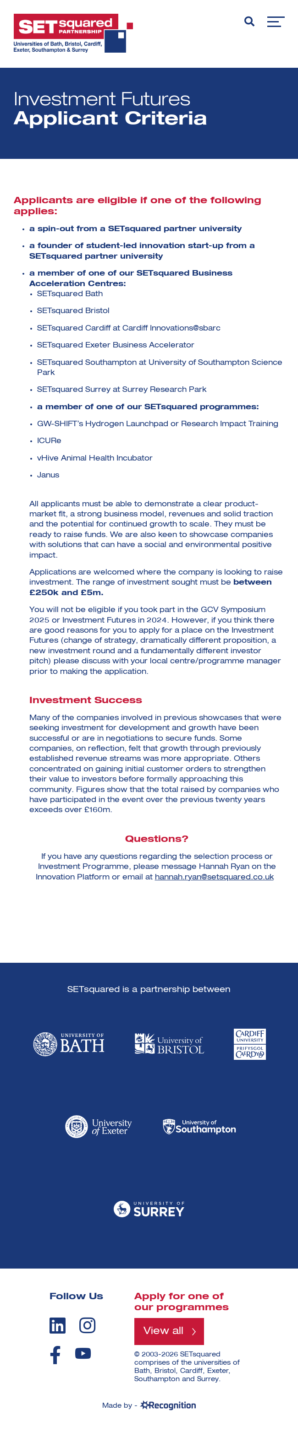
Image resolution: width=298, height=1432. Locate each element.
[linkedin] (58, 1325)
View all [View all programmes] (163, 1331)
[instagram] (87, 1325)
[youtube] (83, 1353)
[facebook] (55, 1355)
